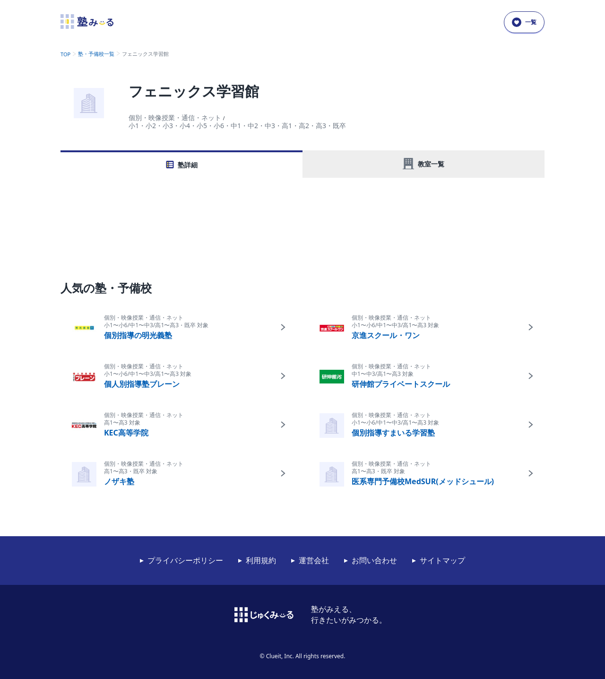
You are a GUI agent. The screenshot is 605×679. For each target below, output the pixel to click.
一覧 (524, 22)
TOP (65, 54)
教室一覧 (431, 163)
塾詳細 (188, 164)
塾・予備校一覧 (96, 53)
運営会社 (314, 560)
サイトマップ (442, 560)
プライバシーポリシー (185, 560)
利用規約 (261, 560)
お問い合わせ (374, 560)
